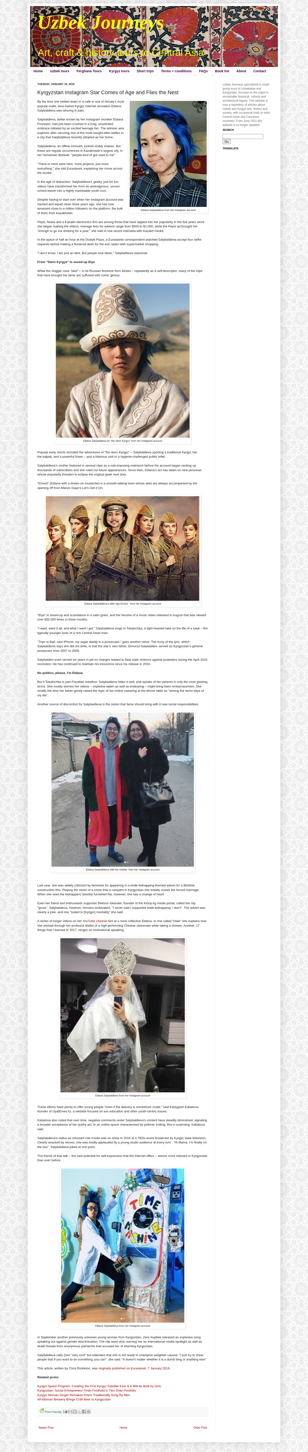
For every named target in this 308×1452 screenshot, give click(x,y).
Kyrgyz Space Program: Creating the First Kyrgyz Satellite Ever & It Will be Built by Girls (99, 1386)
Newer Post (45, 1427)
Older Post (200, 1427)
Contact (259, 71)
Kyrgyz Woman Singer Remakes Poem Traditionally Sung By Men (83, 1395)
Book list (222, 71)
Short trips (145, 71)
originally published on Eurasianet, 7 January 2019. (134, 1368)
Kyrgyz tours (119, 71)
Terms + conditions (176, 71)
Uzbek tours (59, 71)
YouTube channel (95, 921)
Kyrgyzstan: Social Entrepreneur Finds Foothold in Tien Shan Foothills (86, 1390)
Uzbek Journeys (100, 22)
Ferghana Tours (89, 71)
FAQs (203, 71)
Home (38, 71)
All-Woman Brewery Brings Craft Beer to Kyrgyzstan (74, 1399)
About (241, 71)
